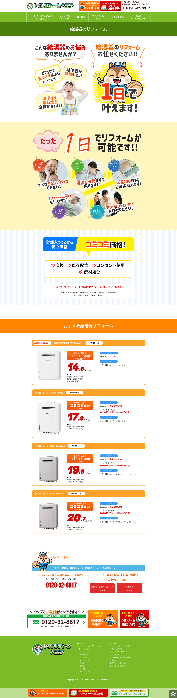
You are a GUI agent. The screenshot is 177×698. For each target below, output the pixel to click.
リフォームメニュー (64, 17)
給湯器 (81, 663)
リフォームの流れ (98, 17)
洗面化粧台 (83, 655)
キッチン (82, 669)
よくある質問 (117, 17)
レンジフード (84, 660)
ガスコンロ (83, 657)
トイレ (81, 652)
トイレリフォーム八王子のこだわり (41, 17)
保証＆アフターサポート (139, 17)
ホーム (79, 643)
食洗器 (81, 666)
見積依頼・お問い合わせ (118, 663)
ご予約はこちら (129, 588)
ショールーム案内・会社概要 (120, 657)
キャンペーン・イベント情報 (120, 646)
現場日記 (113, 660)
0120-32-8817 (61, 585)
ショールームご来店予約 (118, 666)
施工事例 (81, 17)
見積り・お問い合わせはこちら (102, 588)
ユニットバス (84, 672)
